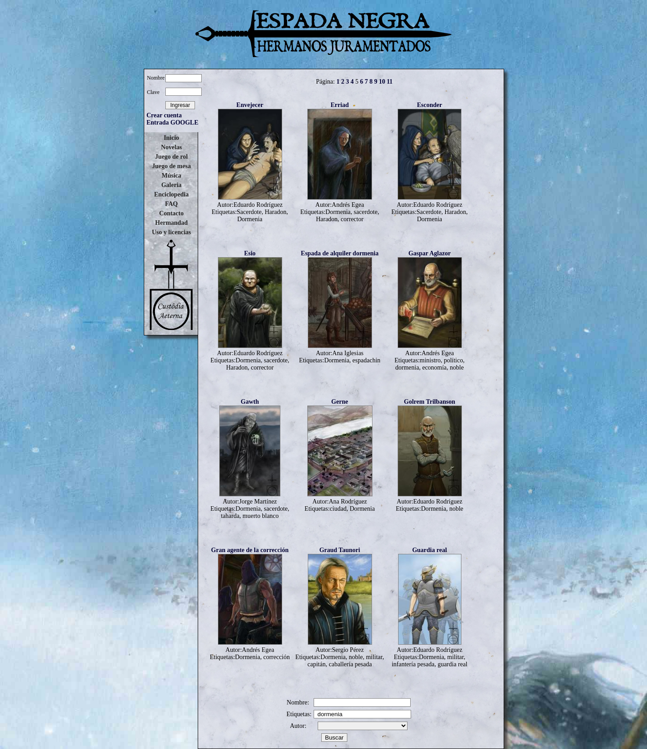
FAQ (171, 204)
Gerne (339, 401)
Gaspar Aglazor (429, 253)
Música (172, 175)
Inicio (171, 137)
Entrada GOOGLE (172, 122)
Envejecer (249, 105)
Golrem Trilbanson (429, 401)
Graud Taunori (339, 550)
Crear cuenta (164, 115)
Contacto (171, 213)
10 (382, 81)
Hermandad (171, 222)
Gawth (250, 401)
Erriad (340, 105)
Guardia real (429, 550)
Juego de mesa (171, 166)
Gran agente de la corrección (249, 550)
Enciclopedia (171, 194)
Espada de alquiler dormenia (340, 253)
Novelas (171, 147)
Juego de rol (171, 156)
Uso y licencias (171, 232)
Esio (250, 253)
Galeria (171, 185)
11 (390, 81)
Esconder (429, 105)
